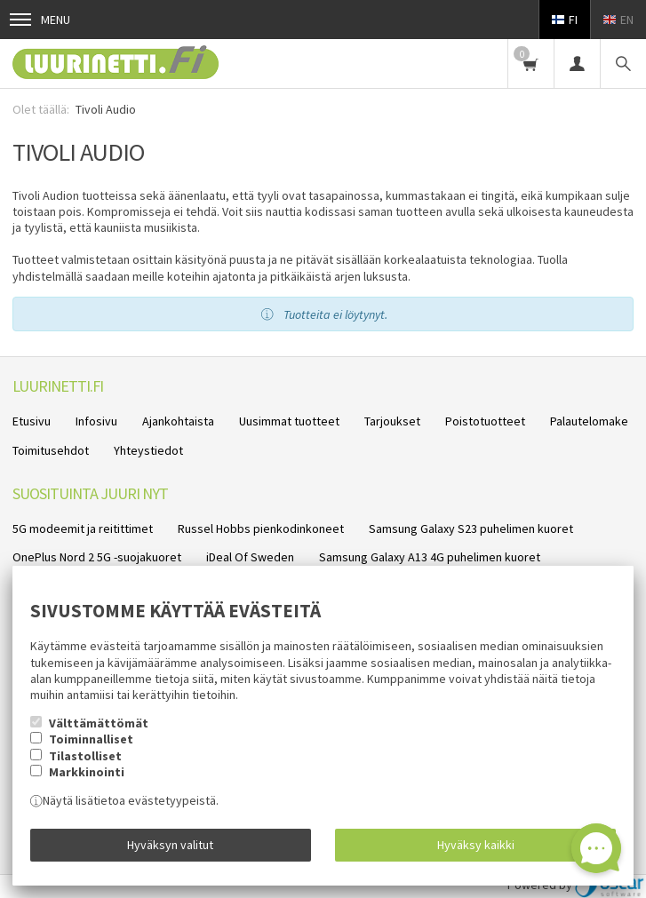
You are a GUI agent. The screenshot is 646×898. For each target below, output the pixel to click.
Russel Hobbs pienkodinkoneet (261, 528)
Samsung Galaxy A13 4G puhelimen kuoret (429, 557)
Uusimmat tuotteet (289, 421)
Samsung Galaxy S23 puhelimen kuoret (471, 528)
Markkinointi (86, 772)
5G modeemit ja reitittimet (82, 528)
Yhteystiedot (148, 450)
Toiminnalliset (91, 739)
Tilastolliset (85, 756)
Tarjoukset (392, 421)
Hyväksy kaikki (475, 845)
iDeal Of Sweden (250, 557)
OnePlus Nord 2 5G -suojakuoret (96, 557)
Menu (40, 20)
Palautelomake (589, 421)
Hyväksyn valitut (170, 845)
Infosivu (96, 421)
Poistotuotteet (485, 421)
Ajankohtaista (178, 421)
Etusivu (31, 421)
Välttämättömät (98, 723)
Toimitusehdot (50, 450)
